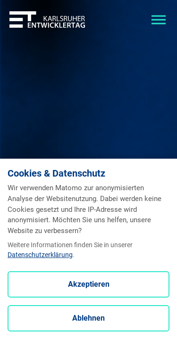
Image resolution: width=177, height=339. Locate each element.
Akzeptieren (89, 284)
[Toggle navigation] (158, 19)
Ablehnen (88, 318)
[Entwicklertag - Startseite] (47, 19)
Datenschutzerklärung (40, 254)
